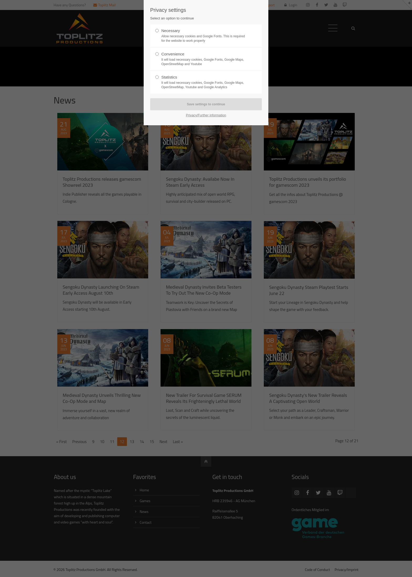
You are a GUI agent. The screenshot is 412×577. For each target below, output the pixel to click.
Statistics (203, 82)
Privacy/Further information (206, 115)
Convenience (203, 59)
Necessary (203, 35)
